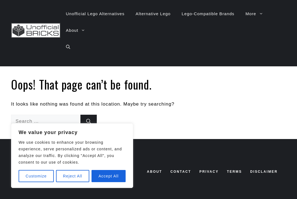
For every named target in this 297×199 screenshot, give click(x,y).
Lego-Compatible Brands (208, 13)
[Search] (88, 121)
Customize (36, 176)
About (78, 30)
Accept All (108, 176)
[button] (68, 47)
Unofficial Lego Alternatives (95, 13)
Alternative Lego (153, 13)
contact (180, 172)
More (257, 14)
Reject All (72, 176)
